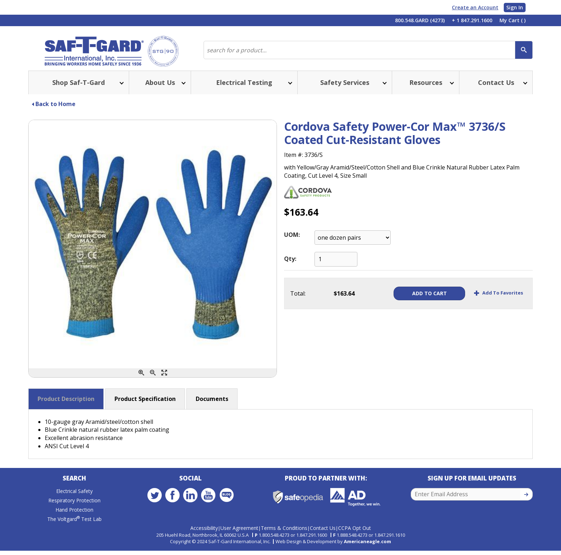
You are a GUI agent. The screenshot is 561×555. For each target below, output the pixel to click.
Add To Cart (421, 299)
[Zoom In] (141, 378)
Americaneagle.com (367, 546)
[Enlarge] (164, 378)
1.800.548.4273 (274, 539)
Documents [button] (212, 404)
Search (74, 485)
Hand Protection (74, 516)
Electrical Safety (74, 497)
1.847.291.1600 (311, 539)
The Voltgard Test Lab (74, 525)
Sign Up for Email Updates (472, 485)
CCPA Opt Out (354, 532)
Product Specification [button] (145, 404)
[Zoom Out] (153, 378)
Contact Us (323, 532)
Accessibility (204, 532)
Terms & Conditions (284, 532)
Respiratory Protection (74, 507)
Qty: (290, 264)
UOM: (292, 240)
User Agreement (239, 532)
